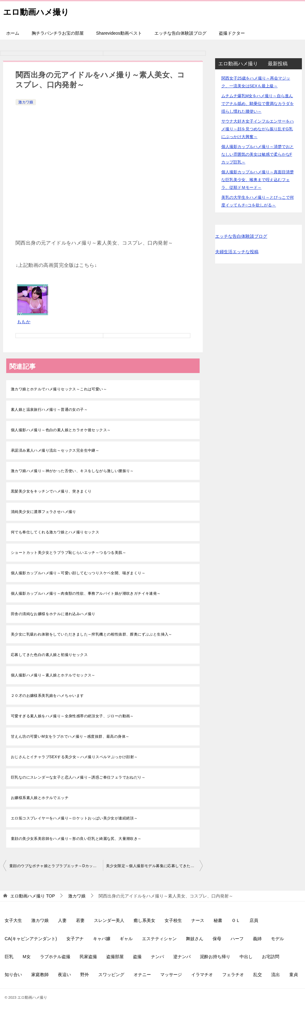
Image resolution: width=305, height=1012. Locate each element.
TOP (32, 895)
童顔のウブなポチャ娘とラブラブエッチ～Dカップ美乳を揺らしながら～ (56, 866)
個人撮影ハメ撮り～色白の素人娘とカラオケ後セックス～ (61, 430)
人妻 (62, 920)
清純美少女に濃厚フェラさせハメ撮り (43, 512)
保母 (217, 938)
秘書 (218, 920)
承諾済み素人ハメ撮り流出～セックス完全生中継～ (55, 450)
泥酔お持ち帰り (215, 956)
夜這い (64, 974)
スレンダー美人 (109, 920)
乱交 (257, 974)
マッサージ (171, 974)
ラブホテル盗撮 (55, 956)
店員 (254, 920)
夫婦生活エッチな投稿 (237, 251)
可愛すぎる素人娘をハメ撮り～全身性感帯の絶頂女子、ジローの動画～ (72, 716)
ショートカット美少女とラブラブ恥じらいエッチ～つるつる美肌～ (68, 552)
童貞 (293, 974)
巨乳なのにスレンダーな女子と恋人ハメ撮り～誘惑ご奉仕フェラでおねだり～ (78, 777)
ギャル (126, 938)
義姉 (257, 938)
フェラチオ (233, 974)
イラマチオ (202, 974)
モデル (277, 938)
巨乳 (9, 956)
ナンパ (157, 956)
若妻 (80, 920)
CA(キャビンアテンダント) (31, 938)
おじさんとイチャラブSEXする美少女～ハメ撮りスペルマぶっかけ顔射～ (74, 757)
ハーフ (237, 938)
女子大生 (13, 920)
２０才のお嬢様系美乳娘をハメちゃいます (47, 695)
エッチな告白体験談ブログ (180, 33)
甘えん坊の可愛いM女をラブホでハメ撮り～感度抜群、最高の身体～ (70, 736)
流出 (275, 974)
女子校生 (173, 920)
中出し (246, 956)
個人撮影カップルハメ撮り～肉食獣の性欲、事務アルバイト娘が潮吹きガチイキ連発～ (86, 593)
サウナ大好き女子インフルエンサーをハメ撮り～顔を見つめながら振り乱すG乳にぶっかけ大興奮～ (257, 129)
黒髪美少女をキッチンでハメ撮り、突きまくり (51, 491)
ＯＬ (236, 920)
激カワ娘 (25, 102)
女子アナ (75, 938)
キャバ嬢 (101, 938)
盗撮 (137, 956)
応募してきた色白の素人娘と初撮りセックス (49, 655)
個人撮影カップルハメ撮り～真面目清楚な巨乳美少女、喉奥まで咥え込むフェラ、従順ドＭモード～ (257, 180)
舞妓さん (194, 938)
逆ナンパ (182, 956)
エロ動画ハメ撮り (41, 11)
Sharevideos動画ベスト (119, 33)
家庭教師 (40, 974)
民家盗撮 (88, 956)
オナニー (142, 974)
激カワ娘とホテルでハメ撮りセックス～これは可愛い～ (59, 389)
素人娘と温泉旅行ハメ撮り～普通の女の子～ (49, 409)
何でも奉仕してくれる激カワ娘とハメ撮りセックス (55, 532)
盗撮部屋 (115, 956)
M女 (27, 956)
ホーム (12, 33)
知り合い (13, 974)
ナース (197, 920)
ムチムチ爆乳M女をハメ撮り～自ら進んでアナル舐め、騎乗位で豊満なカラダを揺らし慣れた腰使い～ (257, 103)
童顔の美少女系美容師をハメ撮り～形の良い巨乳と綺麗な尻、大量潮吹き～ (76, 838)
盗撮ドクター (232, 33)
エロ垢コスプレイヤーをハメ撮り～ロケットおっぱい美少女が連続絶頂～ (74, 818)
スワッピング (111, 974)
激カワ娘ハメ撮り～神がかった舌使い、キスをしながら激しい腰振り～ (72, 471)
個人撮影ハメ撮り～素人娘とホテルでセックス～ (53, 675)
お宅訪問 (270, 956)
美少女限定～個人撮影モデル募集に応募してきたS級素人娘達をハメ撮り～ (154, 866)
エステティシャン (159, 938)
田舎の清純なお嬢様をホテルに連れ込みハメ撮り (53, 614)
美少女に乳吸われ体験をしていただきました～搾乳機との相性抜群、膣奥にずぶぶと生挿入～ (91, 634)
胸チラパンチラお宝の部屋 (58, 33)
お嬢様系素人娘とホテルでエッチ (40, 798)
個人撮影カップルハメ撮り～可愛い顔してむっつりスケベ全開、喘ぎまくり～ (78, 573)
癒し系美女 (144, 920)
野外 (84, 974)
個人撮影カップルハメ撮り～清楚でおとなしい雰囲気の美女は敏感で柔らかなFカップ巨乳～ (257, 154)
